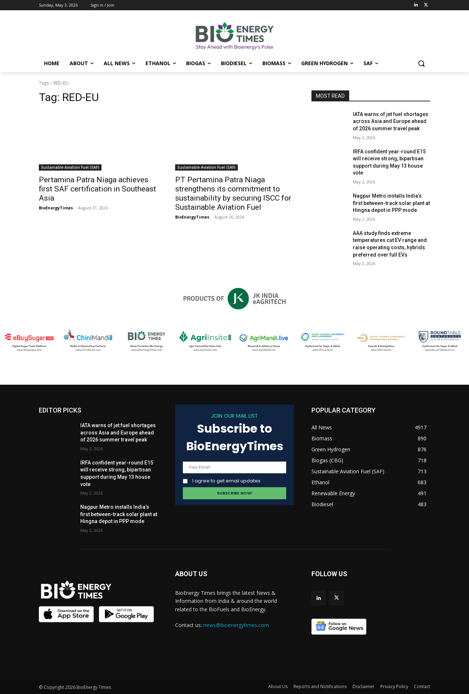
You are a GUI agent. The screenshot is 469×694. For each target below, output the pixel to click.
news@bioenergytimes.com (236, 625)
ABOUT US (191, 574)
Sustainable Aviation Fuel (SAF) (70, 167)
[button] (421, 63)
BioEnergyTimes (56, 207)
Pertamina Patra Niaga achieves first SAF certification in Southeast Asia (97, 188)
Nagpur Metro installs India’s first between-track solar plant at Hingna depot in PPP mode (391, 203)
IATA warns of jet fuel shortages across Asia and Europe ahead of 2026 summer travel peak (390, 121)
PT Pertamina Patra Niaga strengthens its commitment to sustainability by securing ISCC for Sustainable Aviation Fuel (233, 193)
